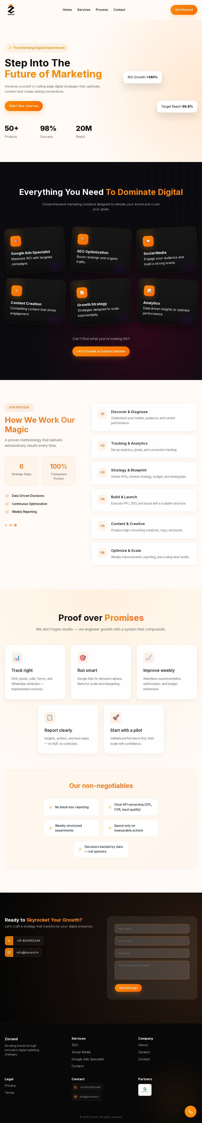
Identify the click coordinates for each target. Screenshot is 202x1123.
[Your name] (152, 928)
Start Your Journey (23, 106)
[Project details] (152, 970)
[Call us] (190, 1111)
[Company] (152, 953)
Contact (119, 10)
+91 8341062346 (87, 1087)
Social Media (81, 1052)
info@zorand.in (86, 1096)
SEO (75, 1045)
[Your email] (152, 940)
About (143, 1045)
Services (83, 10)
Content (77, 1066)
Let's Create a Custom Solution (101, 351)
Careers (144, 1052)
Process (102, 10)
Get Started (184, 10)
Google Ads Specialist (88, 1059)
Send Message (128, 987)
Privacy (10, 1086)
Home (67, 10)
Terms (9, 1093)
